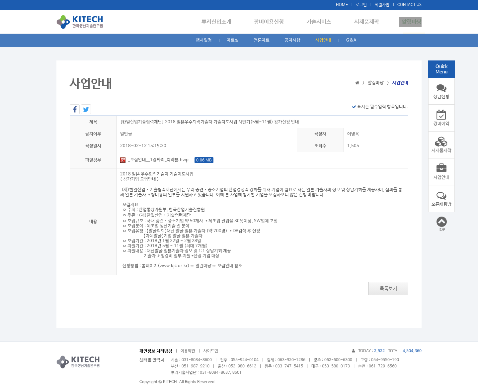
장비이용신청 (277, 22)
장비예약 (441, 118)
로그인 (361, 5)
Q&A (351, 40)
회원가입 (382, 5)
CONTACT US (409, 5)
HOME (342, 5)
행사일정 (204, 40)
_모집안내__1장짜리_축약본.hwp (166, 159)
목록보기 (388, 288)
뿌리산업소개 (227, 22)
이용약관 (188, 351)
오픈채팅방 (441, 198)
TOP (441, 224)
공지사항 (292, 40)
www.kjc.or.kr (174, 265)
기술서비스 (324, 22)
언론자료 (262, 40)
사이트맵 (210, 351)
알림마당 (412, 22)
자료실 (233, 40)
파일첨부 (93, 160)
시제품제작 (369, 22)
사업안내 (323, 40)
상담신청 (441, 91)
